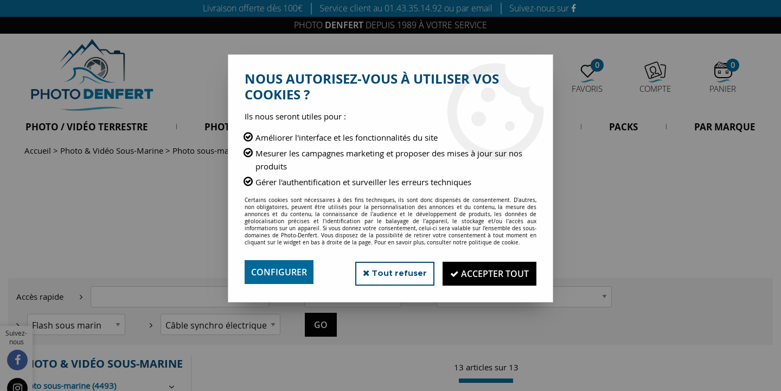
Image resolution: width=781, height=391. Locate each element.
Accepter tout (488, 272)
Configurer (279, 272)
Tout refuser (389, 271)
